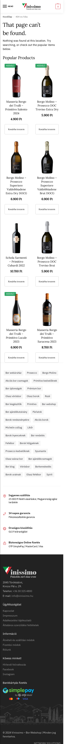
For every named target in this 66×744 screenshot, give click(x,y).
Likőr (30, 427)
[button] (57, 6)
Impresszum (10, 615)
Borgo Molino (49, 372)
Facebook (8, 669)
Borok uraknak (13, 474)
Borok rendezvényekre (17, 419)
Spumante (40, 451)
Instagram (8, 674)
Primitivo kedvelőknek (45, 380)
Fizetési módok (12, 645)
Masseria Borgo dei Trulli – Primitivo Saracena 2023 (47, 335)
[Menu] (8, 6)
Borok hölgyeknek (29, 443)
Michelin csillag (14, 427)
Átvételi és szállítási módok (18, 640)
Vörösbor (25, 466)
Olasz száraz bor (14, 458)
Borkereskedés (43, 466)
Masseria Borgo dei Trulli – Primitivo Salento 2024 (16, 107)
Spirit (49, 474)
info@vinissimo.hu (22, 596)
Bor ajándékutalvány (16, 411)
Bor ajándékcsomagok (40, 458)
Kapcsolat (8, 610)
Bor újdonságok (14, 388)
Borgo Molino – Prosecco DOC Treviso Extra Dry (47, 105)
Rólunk (7, 649)
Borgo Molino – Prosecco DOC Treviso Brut (47, 261)
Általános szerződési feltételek (21, 625)
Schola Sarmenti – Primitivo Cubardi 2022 (16, 261)
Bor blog (10, 466)
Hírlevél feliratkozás (14, 664)
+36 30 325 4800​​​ (22, 591)
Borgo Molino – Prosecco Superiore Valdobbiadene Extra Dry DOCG (16, 185)
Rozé (47, 396)
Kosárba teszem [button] (16, 129)
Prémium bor (34, 388)
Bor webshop (49, 404)
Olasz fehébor (33, 474)
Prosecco (32, 372)
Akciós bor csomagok (17, 380)
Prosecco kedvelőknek (18, 451)
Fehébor (10, 443)
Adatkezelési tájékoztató (17, 620)
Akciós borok (41, 419)
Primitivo (31, 404)
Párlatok (37, 411)
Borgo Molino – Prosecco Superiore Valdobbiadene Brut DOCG (47, 185)
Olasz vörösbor (13, 396)
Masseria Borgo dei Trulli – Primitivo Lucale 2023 (16, 335)
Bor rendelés (38, 435)
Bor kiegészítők (14, 404)
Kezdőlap (7, 16)
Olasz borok (33, 396)
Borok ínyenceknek (15, 435)
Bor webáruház (13, 372)
